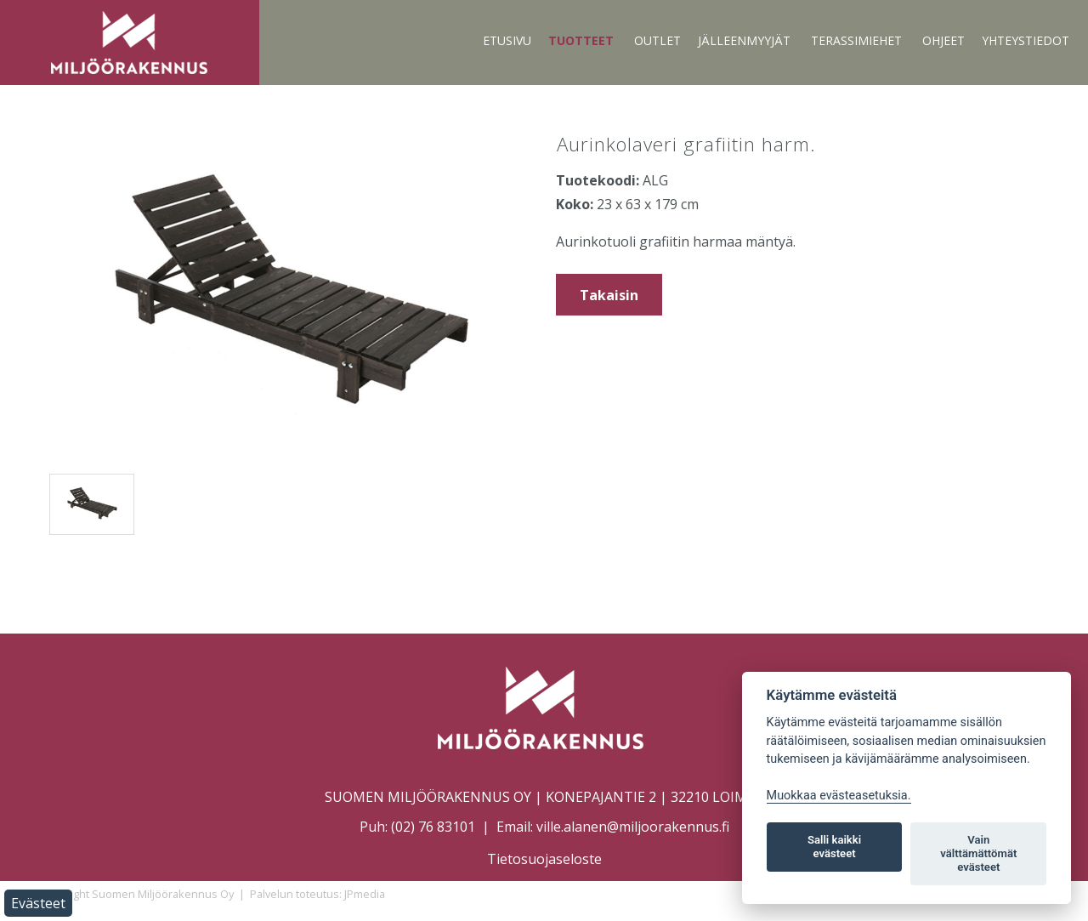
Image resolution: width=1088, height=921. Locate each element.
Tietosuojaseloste (544, 859)
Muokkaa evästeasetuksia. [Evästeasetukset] (839, 795)
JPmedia (364, 893)
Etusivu (507, 40)
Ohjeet (943, 40)
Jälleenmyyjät (744, 40)
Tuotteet (581, 40)
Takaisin (609, 295)
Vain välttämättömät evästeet (978, 853)
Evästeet (38, 903)
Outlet (657, 40)
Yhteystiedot (1025, 40)
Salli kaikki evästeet (834, 846)
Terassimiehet (856, 40)
